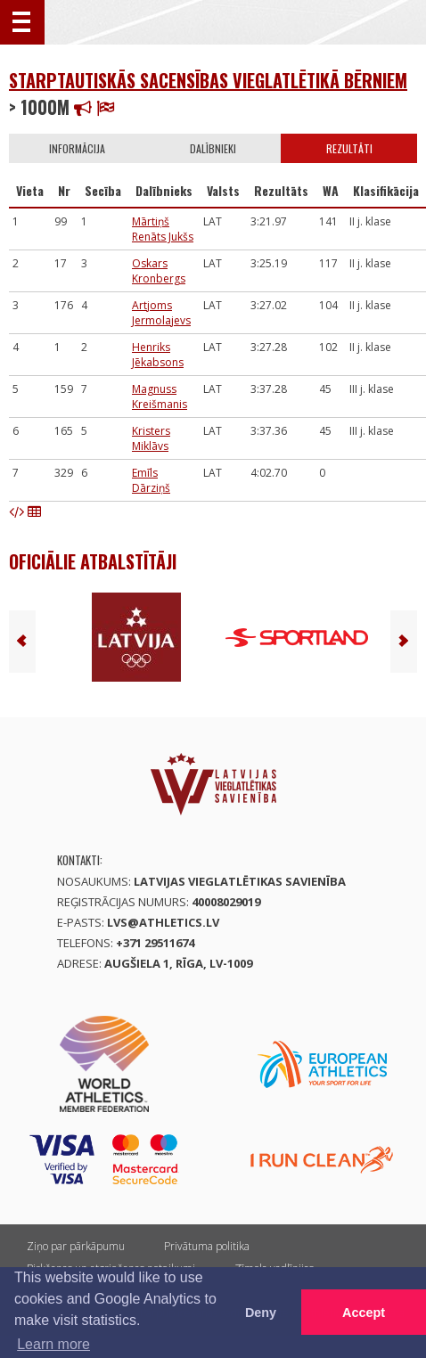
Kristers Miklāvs (151, 438)
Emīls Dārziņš (151, 480)
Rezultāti (349, 148)
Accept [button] (363, 1312)
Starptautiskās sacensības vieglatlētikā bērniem (208, 80)
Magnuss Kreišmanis (159, 396)
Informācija (77, 148)
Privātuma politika (207, 1246)
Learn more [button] (53, 1344)
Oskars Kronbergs (158, 271)
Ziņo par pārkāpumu (76, 1246)
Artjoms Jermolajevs (161, 313)
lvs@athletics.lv (163, 922)
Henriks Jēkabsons (158, 355)
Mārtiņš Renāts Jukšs (162, 229)
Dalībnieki (213, 148)
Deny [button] (260, 1312)
